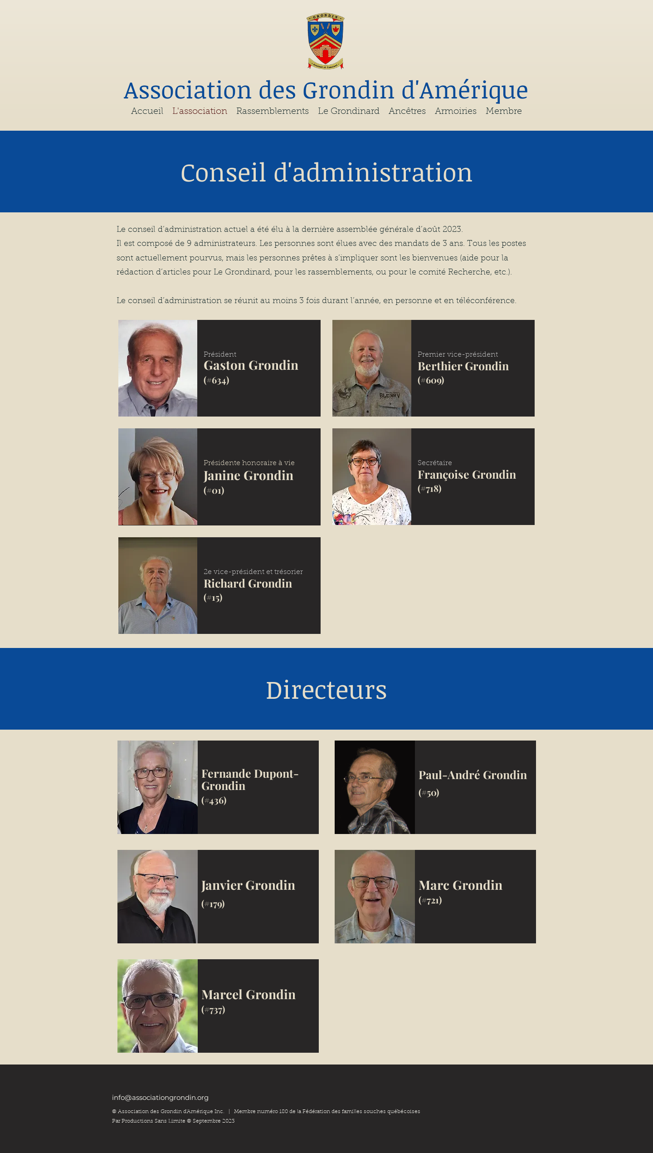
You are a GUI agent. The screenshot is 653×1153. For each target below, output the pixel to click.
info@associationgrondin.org (160, 1097)
